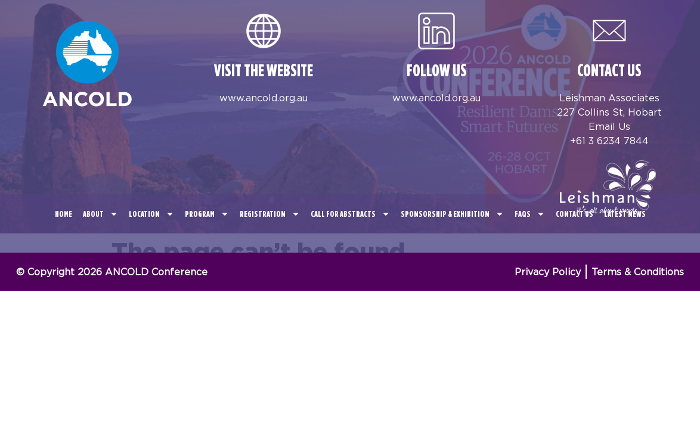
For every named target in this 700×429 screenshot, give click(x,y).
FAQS (530, 214)
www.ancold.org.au (263, 97)
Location (151, 214)
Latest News (625, 214)
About (100, 214)
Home (63, 214)
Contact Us (574, 214)
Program (207, 214)
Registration (270, 214)
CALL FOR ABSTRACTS (350, 214)
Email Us (609, 126)
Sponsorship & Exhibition (452, 214)
